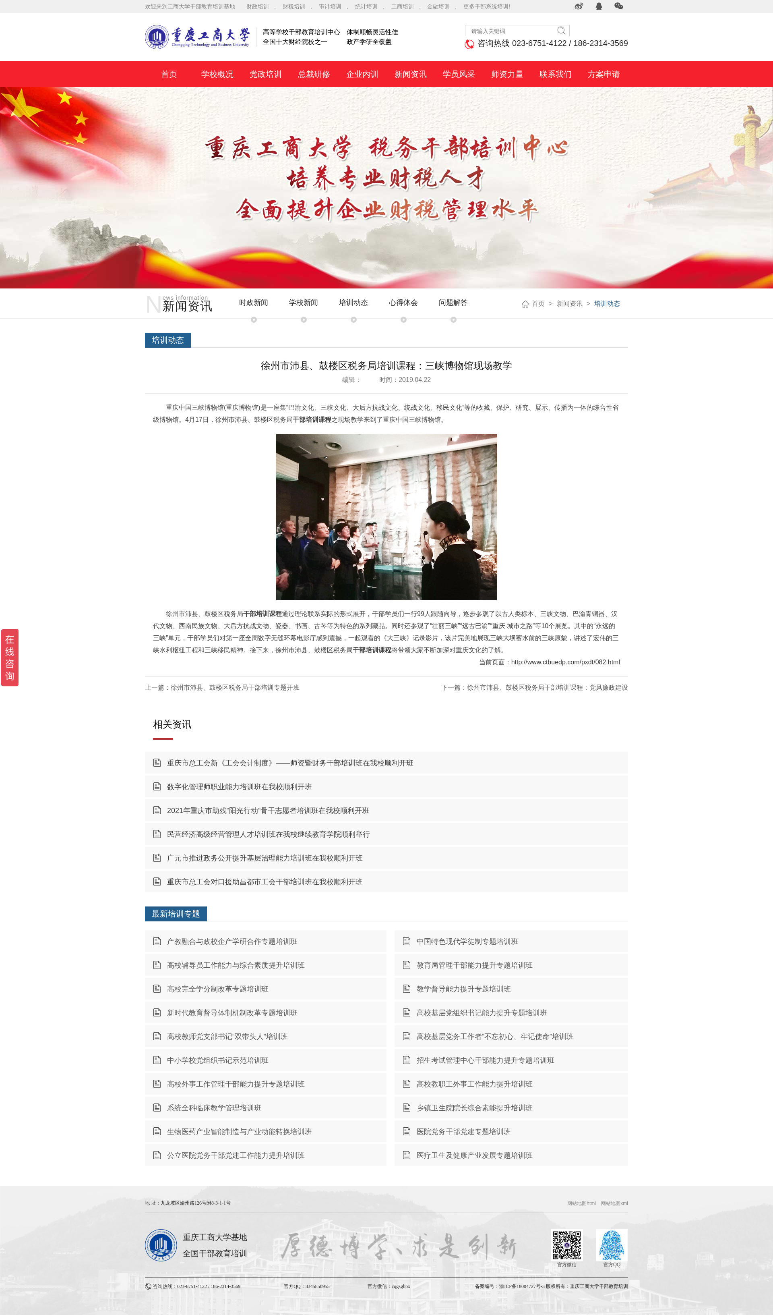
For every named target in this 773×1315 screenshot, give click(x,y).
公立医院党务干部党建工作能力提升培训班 (236, 1155)
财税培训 (294, 6)
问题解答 (453, 303)
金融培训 (438, 6)
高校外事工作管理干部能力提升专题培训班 (236, 1084)
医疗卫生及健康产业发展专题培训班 (475, 1155)
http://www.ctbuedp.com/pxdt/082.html (565, 662)
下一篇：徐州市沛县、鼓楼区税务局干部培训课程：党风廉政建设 (534, 687)
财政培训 (257, 6)
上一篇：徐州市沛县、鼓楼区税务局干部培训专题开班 (222, 687)
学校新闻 (303, 303)
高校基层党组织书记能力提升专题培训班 (482, 1013)
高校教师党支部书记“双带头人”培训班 (227, 1037)
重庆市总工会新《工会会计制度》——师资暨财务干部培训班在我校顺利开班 (290, 763)
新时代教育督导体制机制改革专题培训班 (232, 1013)
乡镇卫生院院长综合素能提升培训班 (475, 1108)
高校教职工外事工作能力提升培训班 (475, 1084)
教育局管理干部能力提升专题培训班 (475, 965)
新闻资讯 (570, 303)
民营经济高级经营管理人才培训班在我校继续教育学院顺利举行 (268, 834)
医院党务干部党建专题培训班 (464, 1132)
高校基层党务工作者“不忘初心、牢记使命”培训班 (495, 1037)
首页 (538, 303)
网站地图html (581, 1203)
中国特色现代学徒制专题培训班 (467, 942)
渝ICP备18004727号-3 (522, 1286)
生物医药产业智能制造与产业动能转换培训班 (239, 1132)
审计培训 (330, 6)
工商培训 (402, 6)
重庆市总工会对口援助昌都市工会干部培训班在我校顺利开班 (265, 882)
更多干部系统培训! (486, 6)
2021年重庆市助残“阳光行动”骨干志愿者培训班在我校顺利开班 (268, 811)
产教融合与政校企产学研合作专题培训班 (232, 942)
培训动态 (353, 303)
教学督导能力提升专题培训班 (464, 989)
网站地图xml (614, 1203)
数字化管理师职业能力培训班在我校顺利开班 (239, 787)
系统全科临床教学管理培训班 (214, 1108)
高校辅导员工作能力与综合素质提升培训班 (236, 965)
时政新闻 (253, 303)
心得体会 (403, 303)
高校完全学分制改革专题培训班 (218, 989)
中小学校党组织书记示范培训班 (218, 1060)
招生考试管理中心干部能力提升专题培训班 (485, 1060)
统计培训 (366, 6)
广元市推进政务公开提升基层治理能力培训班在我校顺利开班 (265, 858)
